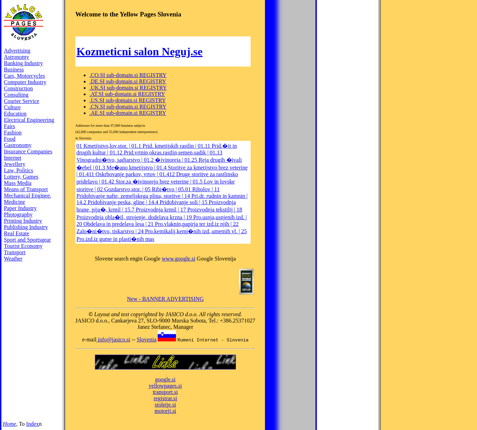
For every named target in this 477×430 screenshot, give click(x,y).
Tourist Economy (23, 246)
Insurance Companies (28, 151)
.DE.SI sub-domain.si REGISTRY (127, 81)
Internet (12, 158)
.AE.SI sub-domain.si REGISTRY (127, 113)
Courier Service (21, 101)
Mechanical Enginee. (27, 196)
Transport (15, 252)
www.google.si (179, 259)
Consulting (16, 95)
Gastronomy (18, 145)
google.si (165, 379)
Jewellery (14, 164)
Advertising (17, 51)
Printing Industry (23, 221)
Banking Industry (23, 63)
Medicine (14, 202)
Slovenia (146, 339)
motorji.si (165, 411)
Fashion (13, 133)
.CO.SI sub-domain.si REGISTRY (127, 75)
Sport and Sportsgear (27, 240)
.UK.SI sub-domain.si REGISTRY (128, 88)
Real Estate (16, 233)
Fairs (9, 126)
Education (15, 114)
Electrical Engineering (29, 120)
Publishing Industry (26, 227)
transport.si (165, 392)
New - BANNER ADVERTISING (165, 299)
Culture (12, 107)
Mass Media (18, 183)
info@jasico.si (113, 339)
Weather (13, 259)
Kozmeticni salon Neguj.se (139, 51)
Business (14, 69)
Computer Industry (25, 82)
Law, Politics (18, 170)
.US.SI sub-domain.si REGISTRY (127, 100)
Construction (18, 88)
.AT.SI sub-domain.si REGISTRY (127, 94)
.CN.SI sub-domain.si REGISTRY (127, 107)
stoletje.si (165, 405)
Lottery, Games (21, 177)
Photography (18, 214)
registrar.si (165, 398)
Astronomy (16, 57)
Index (32, 424)
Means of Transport (26, 189)
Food (9, 139)
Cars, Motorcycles (24, 76)
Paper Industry (20, 208)
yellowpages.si (165, 386)
